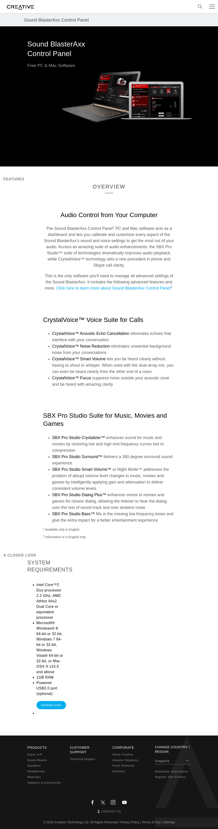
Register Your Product (170, 777)
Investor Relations (125, 760)
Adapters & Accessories (44, 782)
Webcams (34, 777)
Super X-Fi (35, 754)
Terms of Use (151, 822)
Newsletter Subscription (172, 771)
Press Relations (124, 765)
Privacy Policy (129, 822)
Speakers (34, 765)
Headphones (36, 771)
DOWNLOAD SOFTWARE (51, 706)
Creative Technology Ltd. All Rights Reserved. (86, 822)
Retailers (119, 771)
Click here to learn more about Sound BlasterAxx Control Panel (113, 288)
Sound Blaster (37, 760)
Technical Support (82, 759)
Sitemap (169, 822)
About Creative (123, 754)
